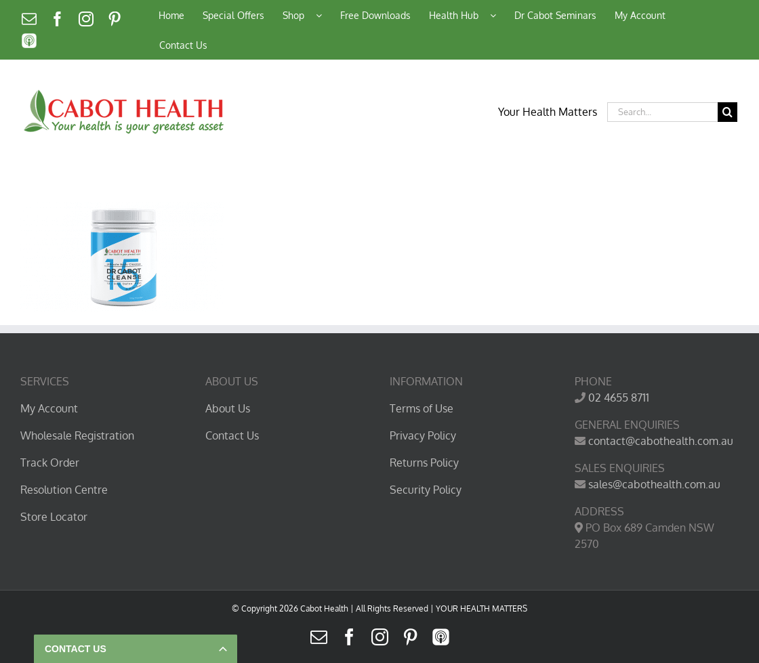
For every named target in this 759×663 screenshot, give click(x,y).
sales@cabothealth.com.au (654, 484)
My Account (49, 408)
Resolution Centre (64, 489)
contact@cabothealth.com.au (660, 441)
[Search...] (662, 112)
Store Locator (53, 516)
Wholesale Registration (77, 435)
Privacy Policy (423, 435)
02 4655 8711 (618, 397)
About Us (227, 408)
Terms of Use (421, 408)
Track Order (49, 462)
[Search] (727, 112)
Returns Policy (424, 462)
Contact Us (232, 435)
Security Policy (425, 489)
